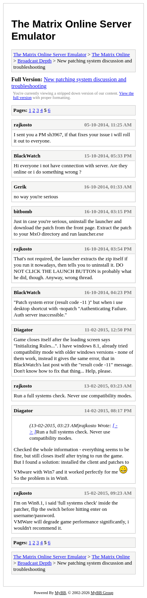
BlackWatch (27, 156)
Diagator (23, 330)
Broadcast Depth (35, 61)
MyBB (60, 593)
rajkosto (23, 125)
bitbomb (23, 211)
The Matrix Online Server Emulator (49, 54)
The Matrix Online (111, 54)
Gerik (20, 187)
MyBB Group (102, 593)
